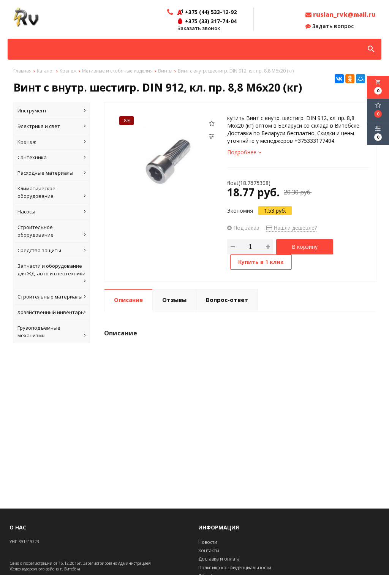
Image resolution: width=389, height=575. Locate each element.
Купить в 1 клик (261, 261)
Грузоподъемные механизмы (51, 331)
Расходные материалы (51, 173)
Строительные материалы (51, 296)
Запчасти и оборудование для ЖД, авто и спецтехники (51, 273)
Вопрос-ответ (227, 299)
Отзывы (174, 299)
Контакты (208, 550)
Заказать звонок (198, 28)
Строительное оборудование (51, 231)
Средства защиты (51, 250)
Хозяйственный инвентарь (51, 312)
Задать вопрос (329, 26)
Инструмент (51, 110)
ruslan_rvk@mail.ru (340, 14)
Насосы (51, 211)
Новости (207, 542)
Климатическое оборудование (51, 192)
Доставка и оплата (219, 559)
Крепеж (51, 141)
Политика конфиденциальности (234, 567)
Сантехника (51, 157)
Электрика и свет (51, 126)
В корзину (305, 246)
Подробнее (244, 152)
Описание (128, 299)
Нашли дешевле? (291, 227)
